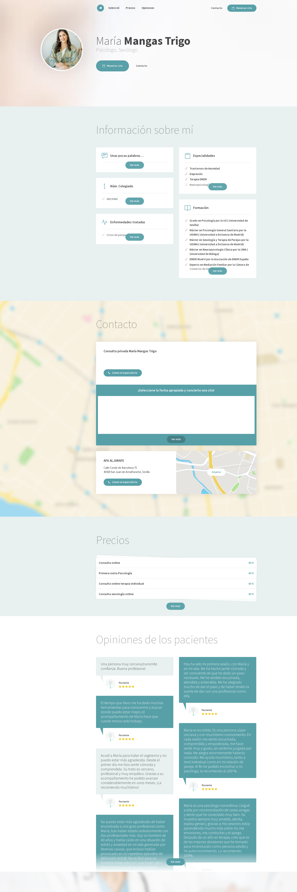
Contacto (216, 8)
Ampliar (216, 472)
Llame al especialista (122, 372)
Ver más (176, 439)
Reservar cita (242, 8)
